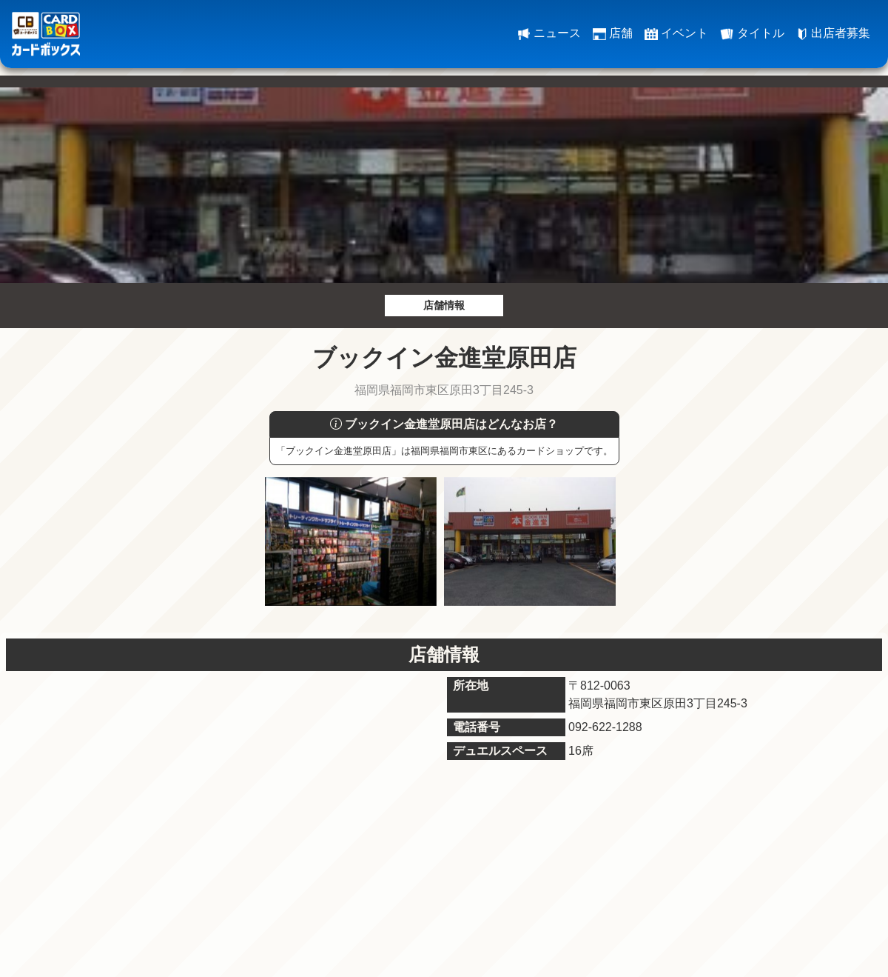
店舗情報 (444, 305)
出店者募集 (833, 33)
